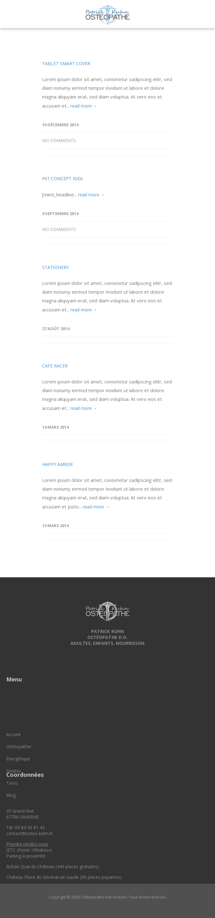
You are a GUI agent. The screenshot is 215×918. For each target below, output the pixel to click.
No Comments (59, 140)
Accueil (13, 762)
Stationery (55, 267)
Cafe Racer (55, 366)
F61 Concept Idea (62, 178)
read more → (84, 106)
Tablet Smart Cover (66, 63)
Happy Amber (57, 464)
